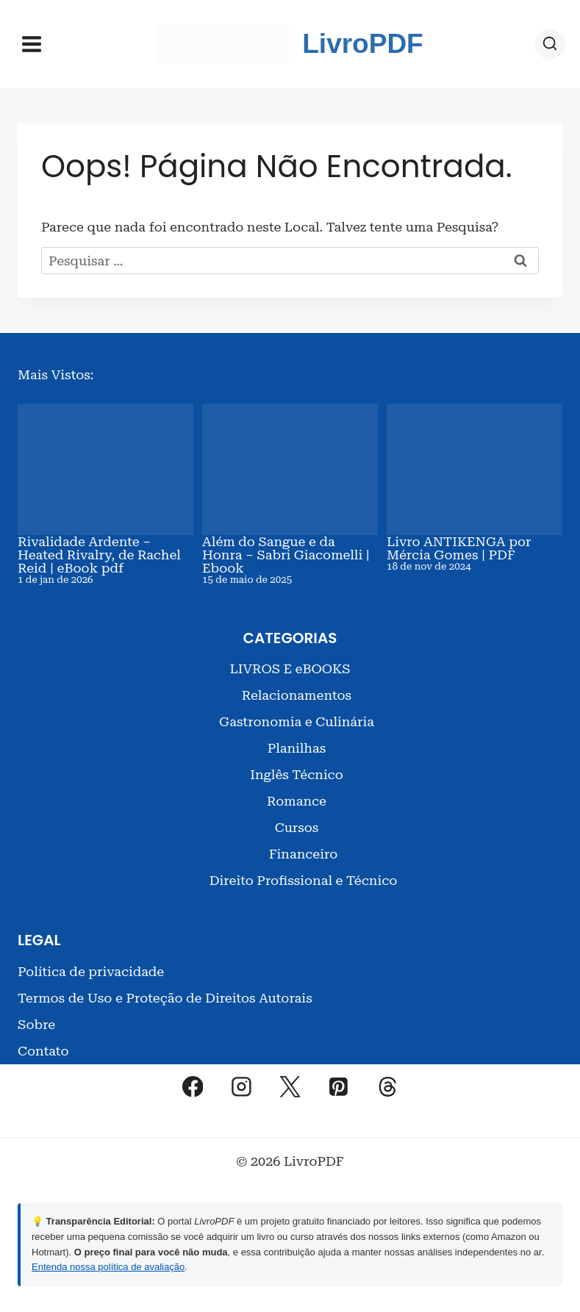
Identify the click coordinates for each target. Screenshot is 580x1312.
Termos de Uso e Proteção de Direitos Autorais (165, 997)
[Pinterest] (339, 1086)
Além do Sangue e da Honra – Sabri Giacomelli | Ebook (286, 555)
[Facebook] (192, 1086)
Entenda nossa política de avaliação (108, 1266)
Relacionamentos (296, 695)
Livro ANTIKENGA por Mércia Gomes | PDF (459, 548)
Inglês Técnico (296, 774)
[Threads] (387, 1086)
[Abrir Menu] (32, 44)
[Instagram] (241, 1086)
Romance (296, 801)
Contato (43, 1050)
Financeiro (303, 853)
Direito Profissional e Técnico (304, 880)
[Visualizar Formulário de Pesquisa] (549, 44)
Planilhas (297, 748)
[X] (290, 1086)
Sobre (36, 1024)
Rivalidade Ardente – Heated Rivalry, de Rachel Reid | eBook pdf (99, 555)
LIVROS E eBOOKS (290, 668)
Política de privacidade (91, 971)
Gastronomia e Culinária (296, 721)
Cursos (297, 827)
